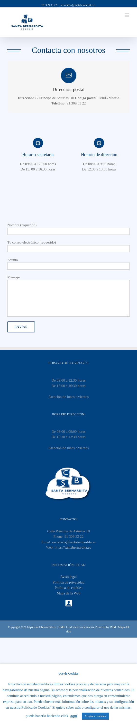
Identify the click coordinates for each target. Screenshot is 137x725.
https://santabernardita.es (73, 547)
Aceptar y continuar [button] (95, 716)
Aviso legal (68, 577)
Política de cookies (68, 588)
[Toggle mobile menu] (127, 15)
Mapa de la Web (68, 593)
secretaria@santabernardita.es (78, 5)
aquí (73, 716)
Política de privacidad (68, 582)
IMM (113, 627)
